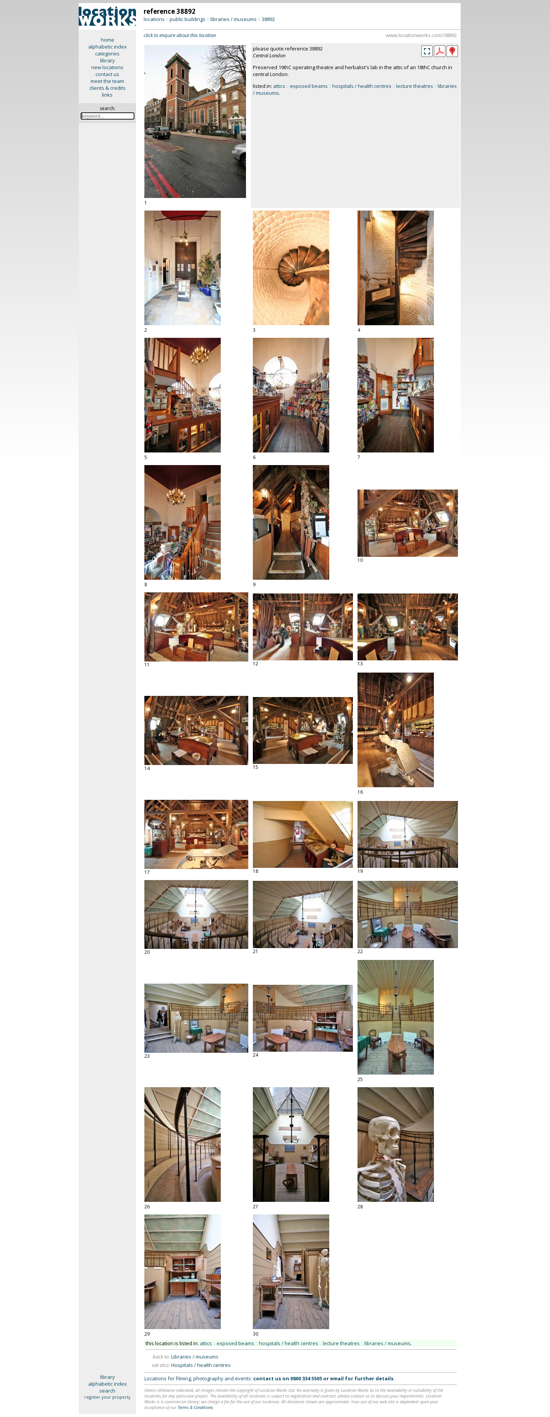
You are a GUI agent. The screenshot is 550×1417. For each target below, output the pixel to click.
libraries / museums (233, 19)
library (107, 60)
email (337, 1378)
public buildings (187, 19)
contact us (107, 74)
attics (279, 86)
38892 (268, 19)
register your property (107, 1397)
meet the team (107, 81)
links (107, 94)
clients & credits (107, 87)
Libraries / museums (194, 1356)
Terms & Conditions (195, 1407)
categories (107, 53)
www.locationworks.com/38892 (421, 35)
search (107, 1390)
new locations (107, 67)
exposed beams (309, 86)
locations (154, 19)
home (107, 39)
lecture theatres (414, 86)
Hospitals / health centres (201, 1365)
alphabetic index (107, 46)
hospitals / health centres (361, 86)
